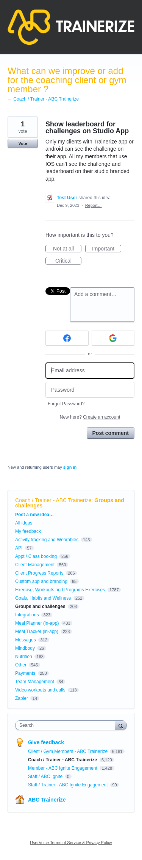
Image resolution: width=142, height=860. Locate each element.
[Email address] (89, 370)
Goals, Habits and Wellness (43, 598)
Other (21, 665)
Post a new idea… (34, 514)
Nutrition (23, 656)
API (18, 548)
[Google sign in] (113, 338)
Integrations (27, 614)
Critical (68, 261)
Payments (25, 673)
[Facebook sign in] (67, 338)
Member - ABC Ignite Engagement (63, 768)
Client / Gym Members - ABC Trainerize (68, 751)
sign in (69, 467)
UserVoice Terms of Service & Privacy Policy (71, 842)
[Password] (89, 390)
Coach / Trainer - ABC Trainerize (53, 500)
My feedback (28, 531)
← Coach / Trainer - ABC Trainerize (43, 99)
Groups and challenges (40, 606)
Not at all (67, 249)
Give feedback (46, 742)
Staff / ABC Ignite (46, 776)
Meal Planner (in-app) (37, 623)
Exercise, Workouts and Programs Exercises (60, 589)
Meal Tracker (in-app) (36, 631)
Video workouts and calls (40, 690)
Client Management (35, 564)
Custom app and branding (41, 581)
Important (106, 249)
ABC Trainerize (47, 800)
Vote (22, 143)
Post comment (110, 433)
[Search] (121, 725)
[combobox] (67, 725)
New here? (90, 417)
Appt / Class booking (36, 556)
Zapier (21, 698)
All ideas (23, 523)
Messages (25, 640)
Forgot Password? (66, 403)
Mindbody (25, 648)
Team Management (34, 681)
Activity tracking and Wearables (46, 539)
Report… (93, 205)
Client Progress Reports (39, 573)
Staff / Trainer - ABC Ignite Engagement (68, 785)
